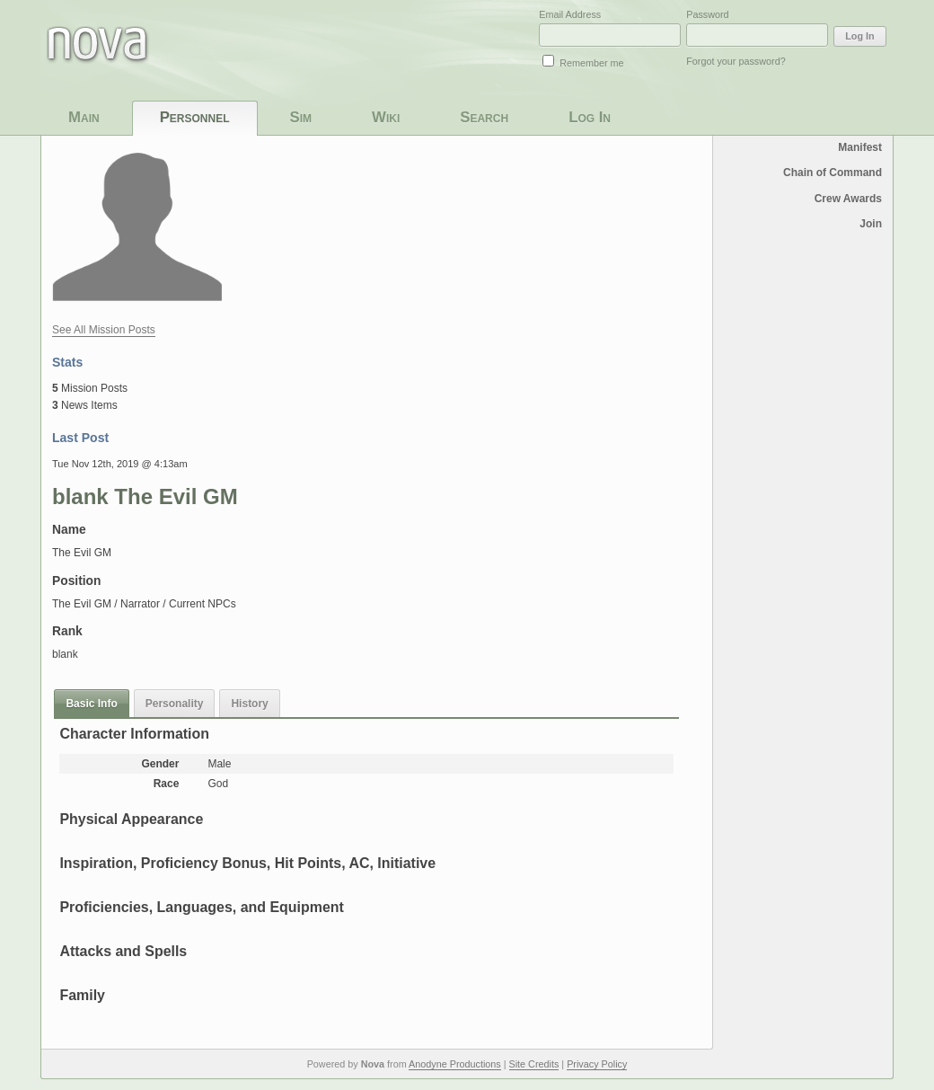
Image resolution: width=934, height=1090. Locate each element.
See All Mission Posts (103, 329)
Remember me (591, 63)
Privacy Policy (597, 1064)
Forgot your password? (735, 61)
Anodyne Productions (455, 1064)
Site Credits (534, 1064)
